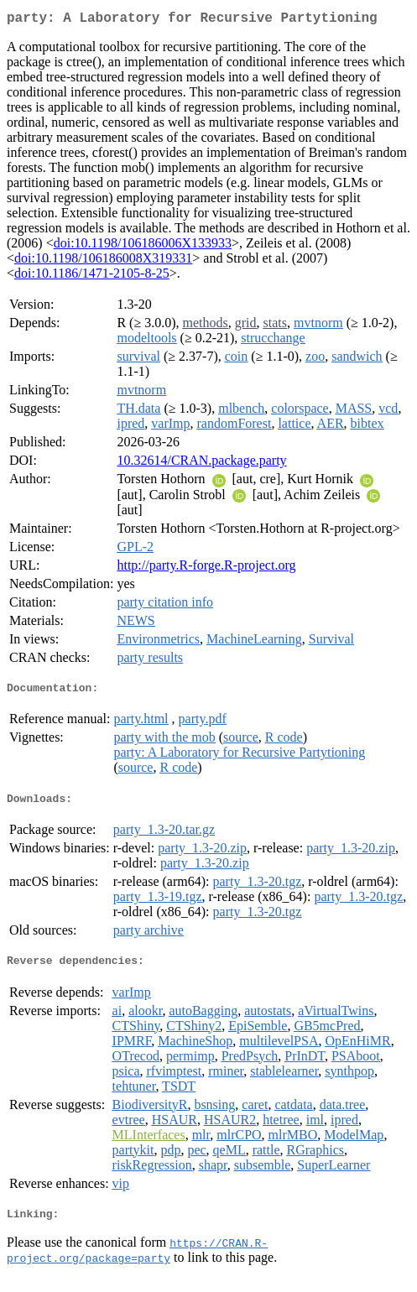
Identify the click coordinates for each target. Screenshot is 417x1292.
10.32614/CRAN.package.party (201, 463)
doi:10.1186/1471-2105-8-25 (91, 276)
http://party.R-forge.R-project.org (206, 568)
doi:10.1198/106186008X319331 (103, 261)
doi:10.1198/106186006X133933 (143, 246)
